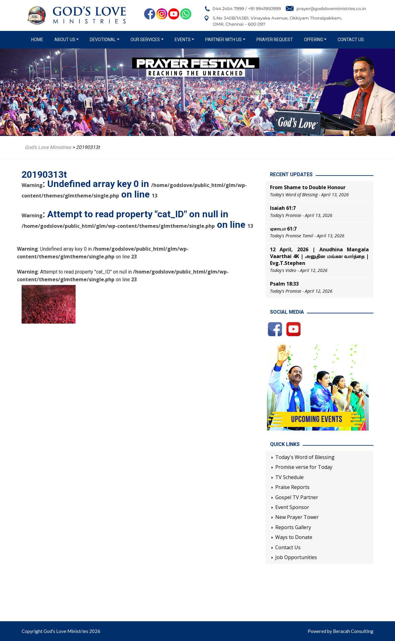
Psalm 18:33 (284, 283)
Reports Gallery (293, 527)
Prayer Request (274, 39)
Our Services (145, 39)
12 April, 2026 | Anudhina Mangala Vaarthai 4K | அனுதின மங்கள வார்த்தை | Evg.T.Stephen (319, 256)
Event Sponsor (292, 507)
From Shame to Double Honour (308, 187)
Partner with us (223, 39)
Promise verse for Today (303, 467)
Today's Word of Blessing (305, 457)
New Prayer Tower (297, 517)
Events (183, 39)
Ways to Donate (293, 537)
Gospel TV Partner (296, 497)
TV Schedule (289, 477)
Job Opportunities (296, 557)
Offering (313, 39)
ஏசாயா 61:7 (283, 228)
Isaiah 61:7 (283, 208)
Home (38, 39)
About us (64, 39)
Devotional (103, 39)
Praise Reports (292, 487)
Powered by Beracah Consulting (340, 631)
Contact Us (351, 39)
